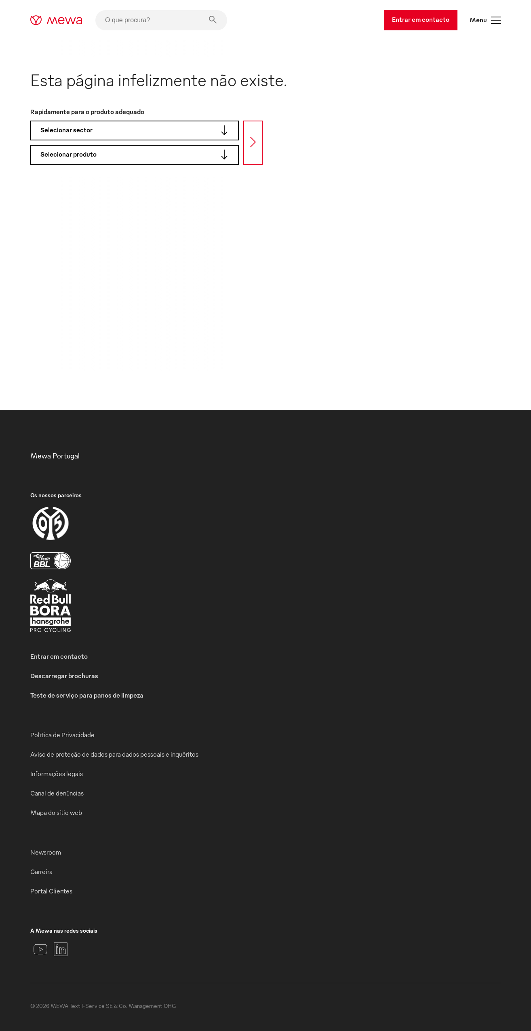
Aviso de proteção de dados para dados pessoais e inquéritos (114, 754)
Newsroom (45, 852)
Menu (485, 20)
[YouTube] (40, 949)
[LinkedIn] (61, 949)
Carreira (41, 872)
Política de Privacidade (62, 735)
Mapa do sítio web (56, 812)
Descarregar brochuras (64, 676)
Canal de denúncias (57, 793)
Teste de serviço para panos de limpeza (86, 695)
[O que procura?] (161, 20)
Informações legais (56, 774)
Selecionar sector (136, 130)
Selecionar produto (136, 154)
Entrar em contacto (420, 19)
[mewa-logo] (56, 20)
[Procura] (253, 143)
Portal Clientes (51, 891)
